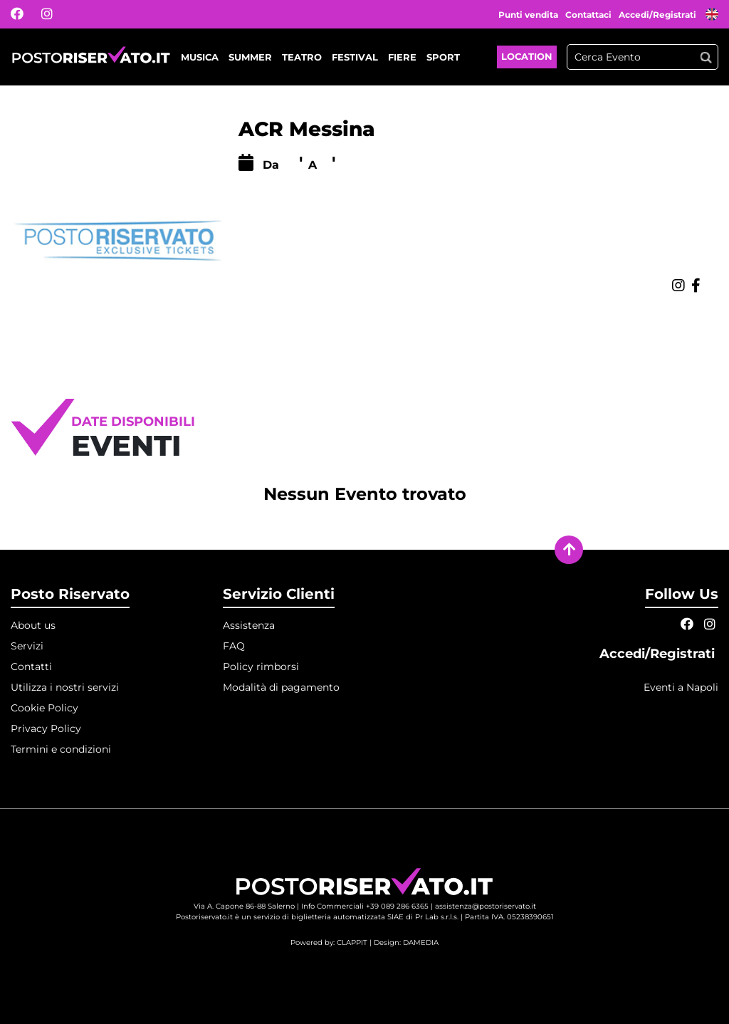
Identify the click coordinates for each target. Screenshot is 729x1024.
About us (33, 625)
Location (526, 56)
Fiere (402, 57)
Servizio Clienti (279, 593)
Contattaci (588, 14)
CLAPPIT (352, 942)
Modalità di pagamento (281, 687)
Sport (443, 57)
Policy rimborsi (261, 666)
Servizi (27, 645)
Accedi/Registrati (658, 14)
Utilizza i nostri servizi (65, 687)
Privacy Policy (46, 728)
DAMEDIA (421, 942)
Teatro (302, 57)
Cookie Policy (44, 707)
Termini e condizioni (61, 749)
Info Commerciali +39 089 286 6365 (365, 906)
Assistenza (249, 625)
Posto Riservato (70, 593)
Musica (200, 57)
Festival (355, 57)
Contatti (31, 666)
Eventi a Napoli (681, 687)
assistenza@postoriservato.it (485, 906)
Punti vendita (528, 14)
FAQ (234, 645)
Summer (250, 57)
